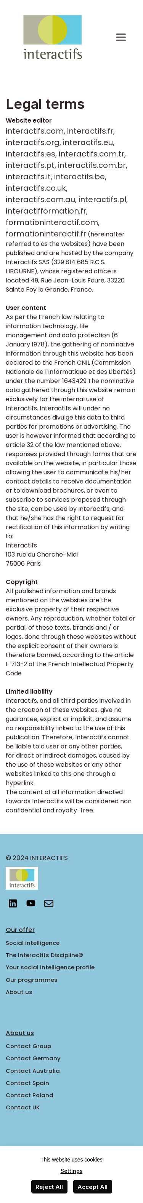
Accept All (92, 1186)
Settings (72, 1171)
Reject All (49, 1186)
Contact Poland (29, 1095)
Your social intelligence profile (50, 967)
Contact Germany (33, 1058)
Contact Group (28, 1046)
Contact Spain (27, 1083)
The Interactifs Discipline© (44, 955)
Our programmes (32, 980)
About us (19, 992)
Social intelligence (32, 943)
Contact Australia (33, 1071)
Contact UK (23, 1107)
